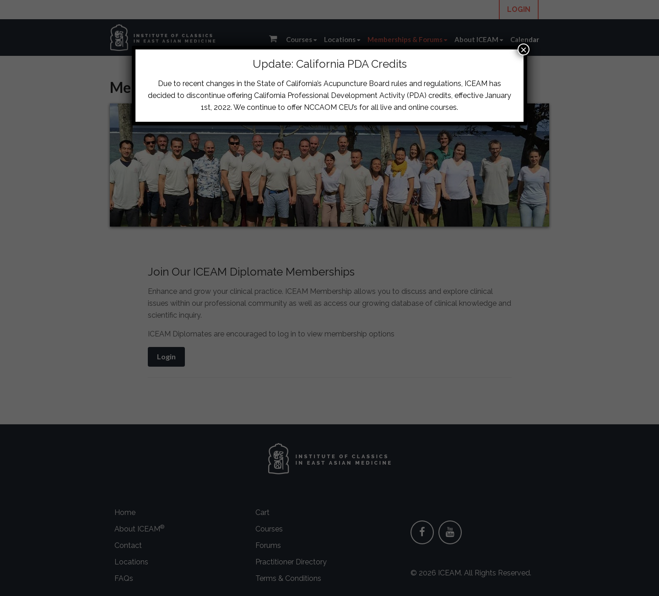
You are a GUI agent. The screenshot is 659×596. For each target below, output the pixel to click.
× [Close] (523, 49)
